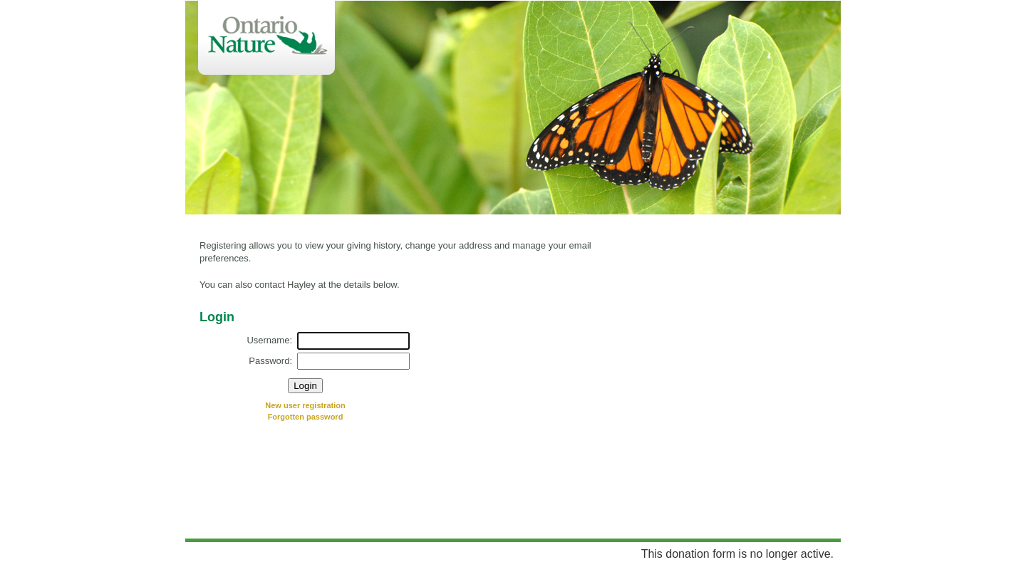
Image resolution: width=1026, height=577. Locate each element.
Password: (270, 360)
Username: (269, 340)
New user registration (305, 405)
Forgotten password (305, 416)
